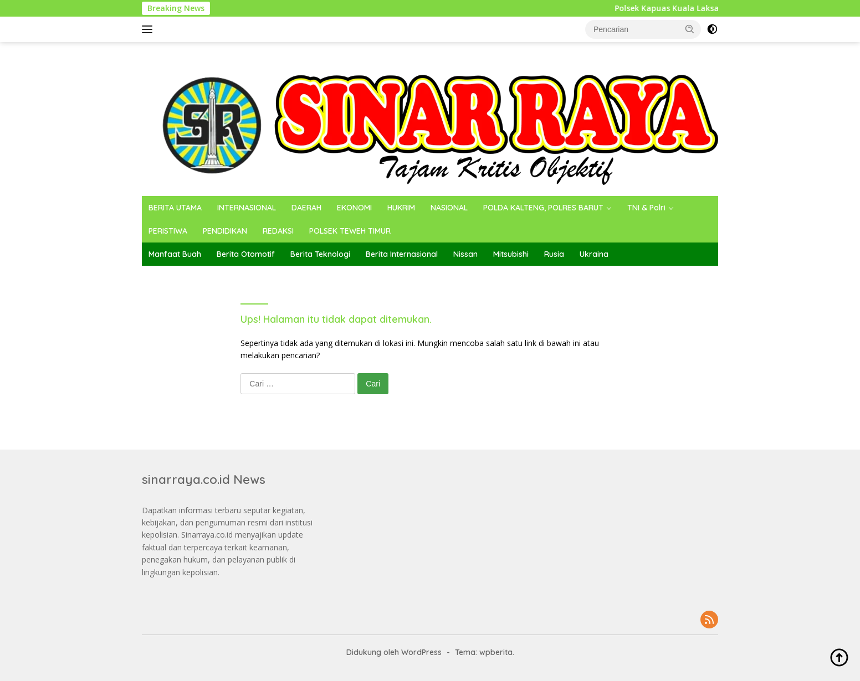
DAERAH (306, 208)
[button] (690, 29)
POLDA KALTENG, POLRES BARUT (543, 208)
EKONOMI (354, 208)
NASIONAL (449, 208)
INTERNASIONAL (246, 208)
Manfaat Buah (175, 254)
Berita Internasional (402, 254)
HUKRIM (401, 208)
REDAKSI (278, 231)
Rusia (554, 254)
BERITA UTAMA (175, 208)
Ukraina (594, 254)
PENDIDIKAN (225, 231)
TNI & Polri (646, 208)
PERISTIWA (168, 231)
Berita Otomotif (246, 254)
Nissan (465, 254)
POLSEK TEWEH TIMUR (350, 231)
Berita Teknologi (320, 254)
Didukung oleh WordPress (394, 652)
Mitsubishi (511, 254)
